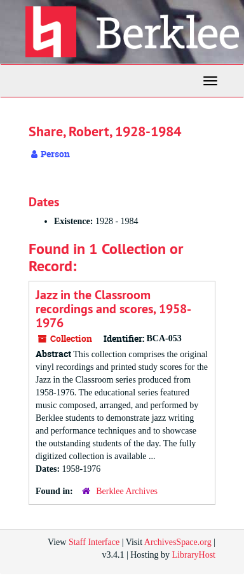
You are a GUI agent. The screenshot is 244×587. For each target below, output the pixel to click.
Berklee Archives (127, 491)
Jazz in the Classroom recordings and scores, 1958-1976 (113, 308)
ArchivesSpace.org (178, 542)
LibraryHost (193, 555)
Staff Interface (94, 542)
